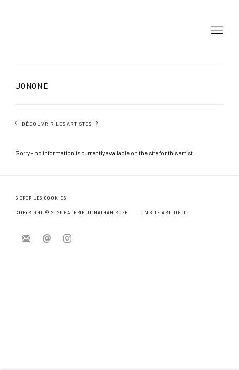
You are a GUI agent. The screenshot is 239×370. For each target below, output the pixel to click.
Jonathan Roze (46, 30)
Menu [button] (216, 31)
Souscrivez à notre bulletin (26, 239)
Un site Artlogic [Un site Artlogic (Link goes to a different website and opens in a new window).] (163, 212)
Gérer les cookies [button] (40, 198)
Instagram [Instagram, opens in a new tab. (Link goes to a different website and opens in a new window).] (67, 239)
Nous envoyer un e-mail (47, 239)
